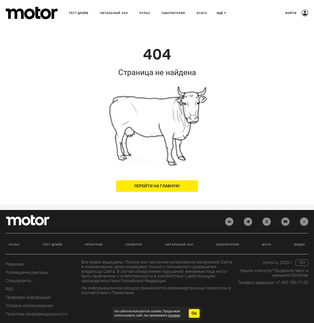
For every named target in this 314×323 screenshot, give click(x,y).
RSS (9, 289)
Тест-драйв (78, 13)
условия (174, 315)
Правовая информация (28, 297)
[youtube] (285, 221)
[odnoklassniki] (267, 221)
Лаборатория (173, 13)
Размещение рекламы (27, 272)
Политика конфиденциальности (36, 314)
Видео (299, 244)
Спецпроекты (18, 280)
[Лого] (32, 13)
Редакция (15, 264)
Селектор (134, 244)
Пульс (144, 13)
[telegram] (248, 221)
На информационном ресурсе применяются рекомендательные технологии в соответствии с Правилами (156, 290)
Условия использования (29, 305)
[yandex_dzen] (304, 221)
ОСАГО (202, 13)
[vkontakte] (229, 221)
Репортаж (94, 244)
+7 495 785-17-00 (292, 282)
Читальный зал (114, 13)
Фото (266, 244)
